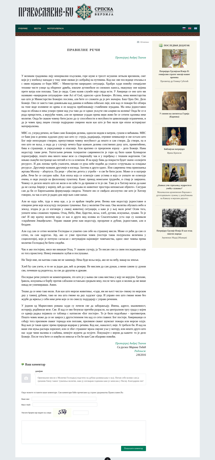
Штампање (144, 42)
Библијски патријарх (174, 149)
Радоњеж (140, 351)
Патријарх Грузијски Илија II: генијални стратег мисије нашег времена (174, 74)
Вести (37, 28)
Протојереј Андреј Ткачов (130, 57)
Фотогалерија (55, 28)
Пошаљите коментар (133, 448)
